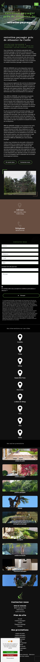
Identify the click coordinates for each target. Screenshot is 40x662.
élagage (20, 641)
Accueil (20, 619)
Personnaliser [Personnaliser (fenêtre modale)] (10, 658)
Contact (20, 622)
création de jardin (20, 633)
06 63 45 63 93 (20, 611)
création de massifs (20, 646)
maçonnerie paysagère (20, 648)
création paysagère (20, 635)
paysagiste (20, 644)
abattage (20, 650)
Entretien (20, 626)
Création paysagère (20, 620)
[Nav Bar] (36, 4)
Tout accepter (10, 652)
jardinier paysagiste (20, 637)
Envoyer (22, 288)
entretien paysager (20, 639)
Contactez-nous (25, 162)
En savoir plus (10, 162)
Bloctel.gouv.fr (23, 311)
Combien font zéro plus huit (9, 259)
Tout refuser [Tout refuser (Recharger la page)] (10, 655)
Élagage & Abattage (20, 624)
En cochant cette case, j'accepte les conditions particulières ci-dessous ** (19, 282)
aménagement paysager (20, 642)
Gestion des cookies (23, 656)
